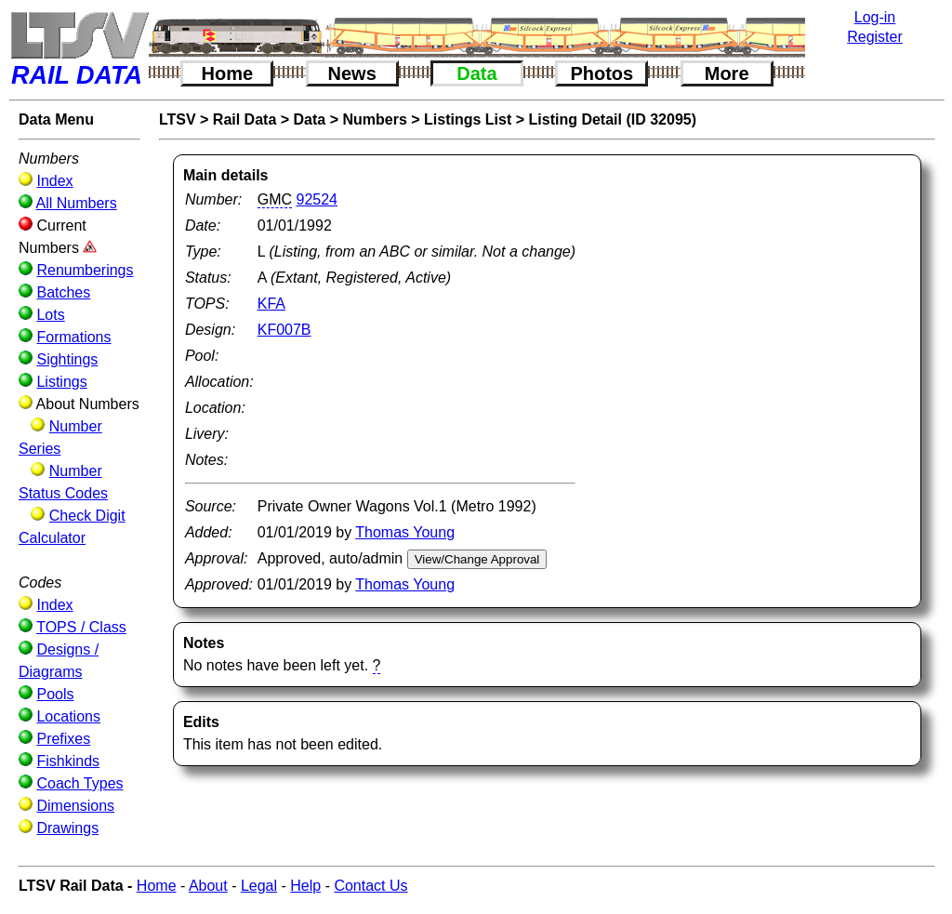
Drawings (67, 828)
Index (54, 181)
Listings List (467, 119)
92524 (317, 199)
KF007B (284, 330)
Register (875, 37)
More (727, 73)
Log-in (874, 17)
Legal (259, 886)
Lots (50, 315)
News (352, 73)
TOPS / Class (81, 627)
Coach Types (79, 783)
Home (228, 73)
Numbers (374, 119)
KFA (271, 303)
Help (305, 886)
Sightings (67, 359)
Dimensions (75, 806)
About (208, 886)
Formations (73, 337)
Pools (54, 694)
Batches (63, 292)
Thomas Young (405, 532)
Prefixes (63, 739)
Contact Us (370, 886)
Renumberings (84, 270)
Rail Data (244, 119)
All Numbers (76, 203)
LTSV (177, 119)
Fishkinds (67, 761)
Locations (68, 716)
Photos (601, 73)
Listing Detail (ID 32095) (613, 119)
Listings (61, 382)
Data (476, 73)
